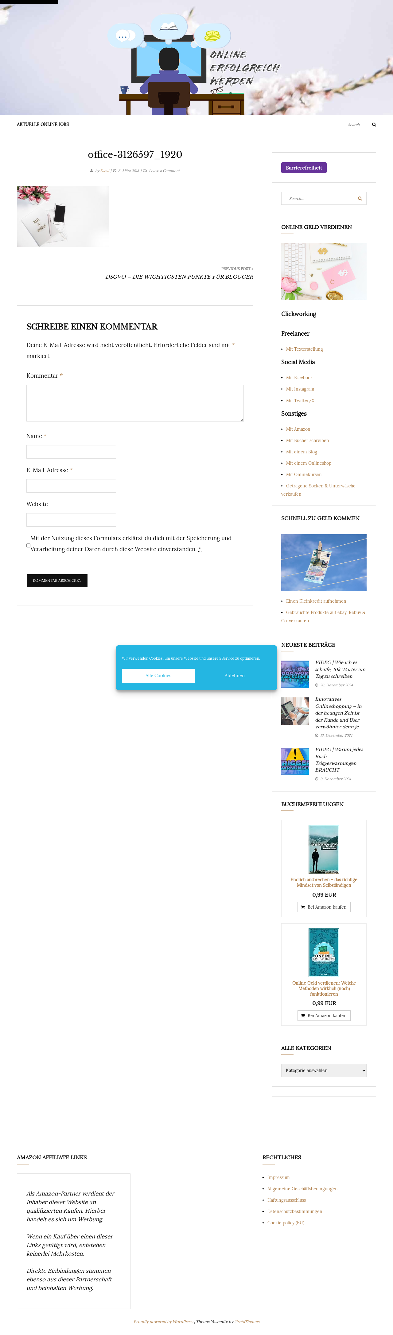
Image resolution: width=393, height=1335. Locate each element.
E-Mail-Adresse (49, 470)
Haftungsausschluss (286, 1200)
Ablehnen (235, 675)
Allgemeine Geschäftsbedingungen (302, 1189)
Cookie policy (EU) (285, 1223)
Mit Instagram (300, 389)
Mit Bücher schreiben (307, 440)
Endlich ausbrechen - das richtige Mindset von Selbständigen (323, 882)
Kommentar (44, 375)
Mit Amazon (298, 429)
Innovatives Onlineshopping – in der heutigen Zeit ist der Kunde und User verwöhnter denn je (338, 713)
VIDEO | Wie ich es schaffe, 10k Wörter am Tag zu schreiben (340, 669)
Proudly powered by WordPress (164, 1321)
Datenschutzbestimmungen (294, 1211)
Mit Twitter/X (300, 400)
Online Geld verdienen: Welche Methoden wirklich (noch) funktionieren (324, 988)
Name (36, 436)
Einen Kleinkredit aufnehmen (316, 601)
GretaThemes (246, 1321)
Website (37, 504)
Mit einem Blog (301, 452)
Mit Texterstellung (304, 349)
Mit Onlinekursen (304, 474)
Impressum (278, 1177)
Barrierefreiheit (304, 168)
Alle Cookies (158, 675)
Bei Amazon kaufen (327, 907)
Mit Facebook (299, 377)
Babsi (104, 170)
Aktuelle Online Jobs (43, 124)
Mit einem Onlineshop (308, 463)
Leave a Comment (164, 170)
